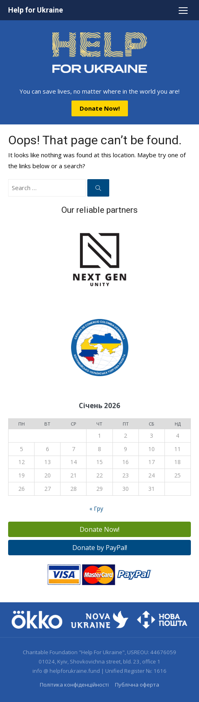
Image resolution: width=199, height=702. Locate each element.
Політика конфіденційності (74, 684)
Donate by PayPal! (99, 547)
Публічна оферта (137, 684)
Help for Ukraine (35, 10)
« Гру (96, 508)
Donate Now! (100, 108)
